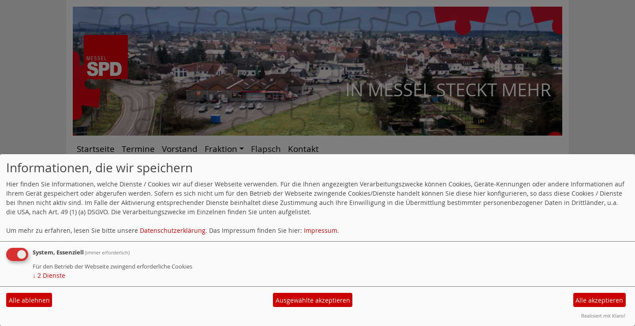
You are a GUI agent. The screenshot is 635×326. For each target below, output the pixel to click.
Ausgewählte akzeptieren (313, 300)
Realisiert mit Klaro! (603, 315)
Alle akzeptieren (599, 300)
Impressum (320, 230)
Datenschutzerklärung (172, 230)
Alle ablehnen (29, 300)
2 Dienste (49, 275)
